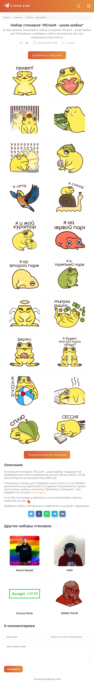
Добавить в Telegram (47, 55)
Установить (38, 492)
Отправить (13, 669)
